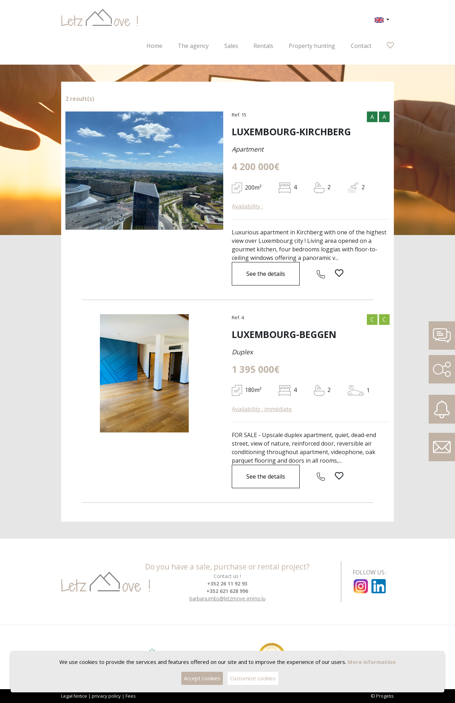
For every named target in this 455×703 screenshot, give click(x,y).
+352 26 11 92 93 (227, 583)
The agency (193, 46)
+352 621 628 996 (227, 591)
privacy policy (106, 696)
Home (154, 46)
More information (372, 662)
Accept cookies (202, 678)
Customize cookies (254, 678)
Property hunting (312, 46)
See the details (265, 274)
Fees (130, 696)
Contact (361, 46)
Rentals (263, 46)
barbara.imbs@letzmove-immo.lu (227, 598)
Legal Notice (74, 696)
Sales (231, 46)
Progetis (385, 696)
